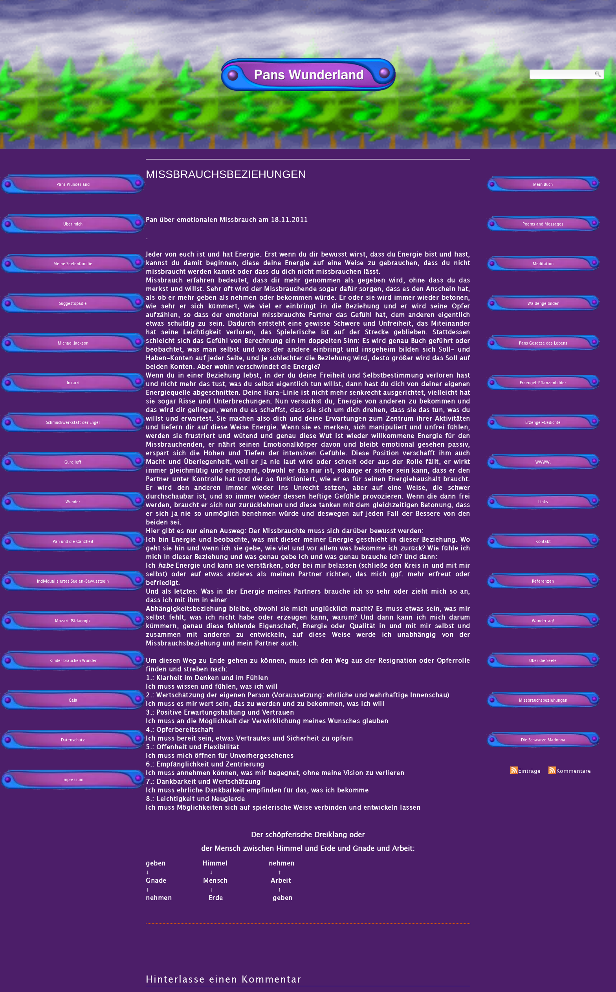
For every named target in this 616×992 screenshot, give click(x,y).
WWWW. (543, 462)
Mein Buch (543, 185)
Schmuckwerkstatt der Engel (73, 423)
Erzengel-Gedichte (543, 423)
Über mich (72, 224)
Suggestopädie (73, 304)
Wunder (73, 502)
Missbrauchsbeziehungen (543, 700)
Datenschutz (73, 740)
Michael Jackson (73, 343)
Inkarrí (73, 383)
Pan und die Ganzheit (73, 542)
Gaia (73, 700)
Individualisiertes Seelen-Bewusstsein (73, 581)
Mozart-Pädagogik (73, 621)
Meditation (543, 264)
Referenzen (543, 581)
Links (543, 502)
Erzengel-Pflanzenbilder (543, 383)
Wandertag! (543, 621)
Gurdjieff (72, 462)
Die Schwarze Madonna (543, 740)
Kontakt (543, 542)
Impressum (72, 780)
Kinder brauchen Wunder (73, 661)
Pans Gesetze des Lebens (543, 343)
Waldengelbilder (543, 304)
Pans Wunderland (73, 185)
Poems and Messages (542, 224)
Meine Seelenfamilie (72, 264)
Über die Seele (543, 661)
